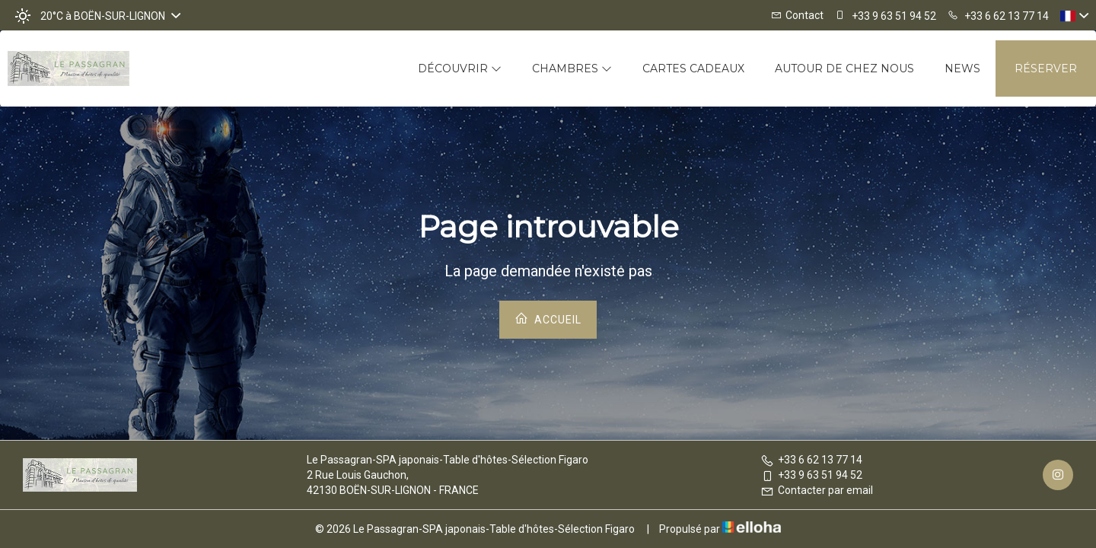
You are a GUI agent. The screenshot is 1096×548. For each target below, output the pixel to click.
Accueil (548, 318)
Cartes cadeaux (693, 68)
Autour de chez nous (844, 68)
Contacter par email (816, 490)
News (962, 68)
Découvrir (460, 68)
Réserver (1046, 68)
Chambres (572, 68)
